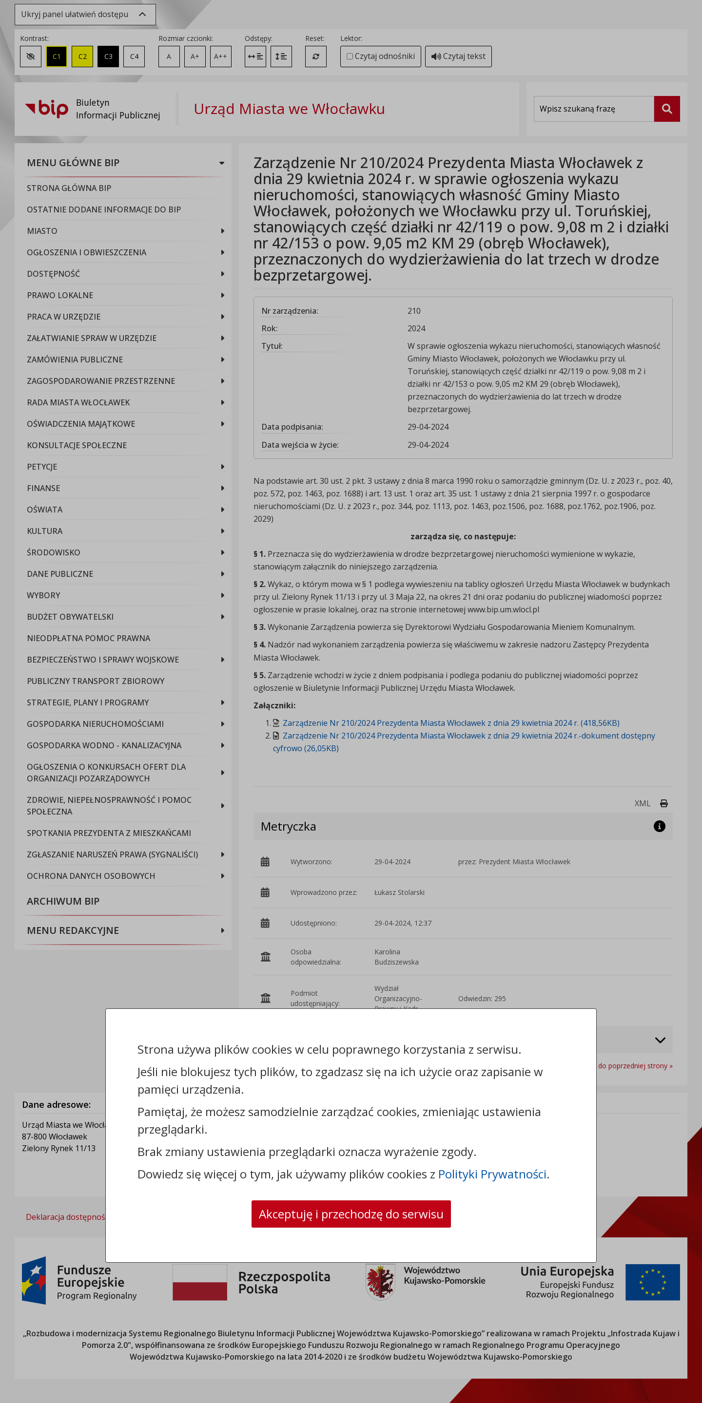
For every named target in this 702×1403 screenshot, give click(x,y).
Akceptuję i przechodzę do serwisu (351, 1214)
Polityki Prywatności (492, 1174)
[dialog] (351, 701)
